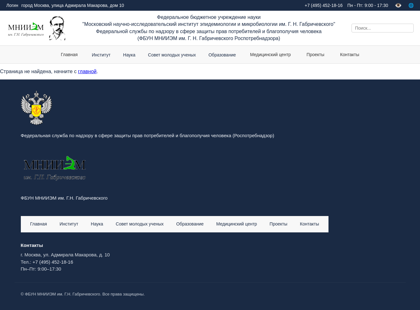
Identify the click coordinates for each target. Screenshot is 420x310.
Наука (97, 223)
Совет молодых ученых (140, 223)
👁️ (398, 5)
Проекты (315, 54)
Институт (69, 223)
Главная (69, 54)
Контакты (349, 54)
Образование (190, 223)
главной (87, 71)
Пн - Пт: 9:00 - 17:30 (367, 5)
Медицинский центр (270, 54)
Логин (12, 5)
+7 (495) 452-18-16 (53, 262)
